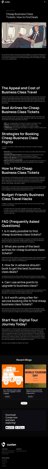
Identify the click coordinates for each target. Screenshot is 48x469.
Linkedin (4, 466)
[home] (6, 2)
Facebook (4, 462)
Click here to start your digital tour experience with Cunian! (15, 343)
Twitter (3, 464)
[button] (44, 1)
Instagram (4, 460)
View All (24, 403)
